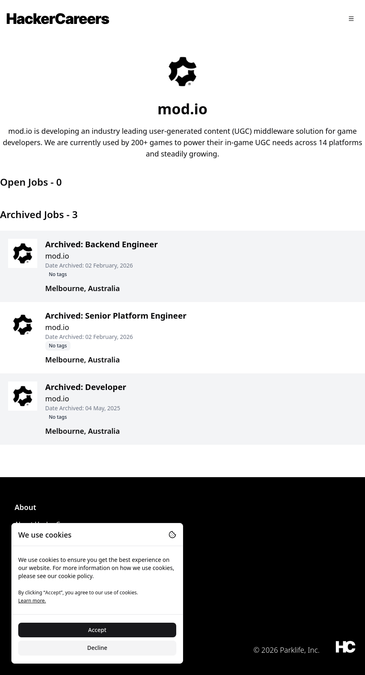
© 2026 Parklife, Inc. (286, 650)
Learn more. (32, 600)
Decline (97, 647)
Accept (97, 630)
